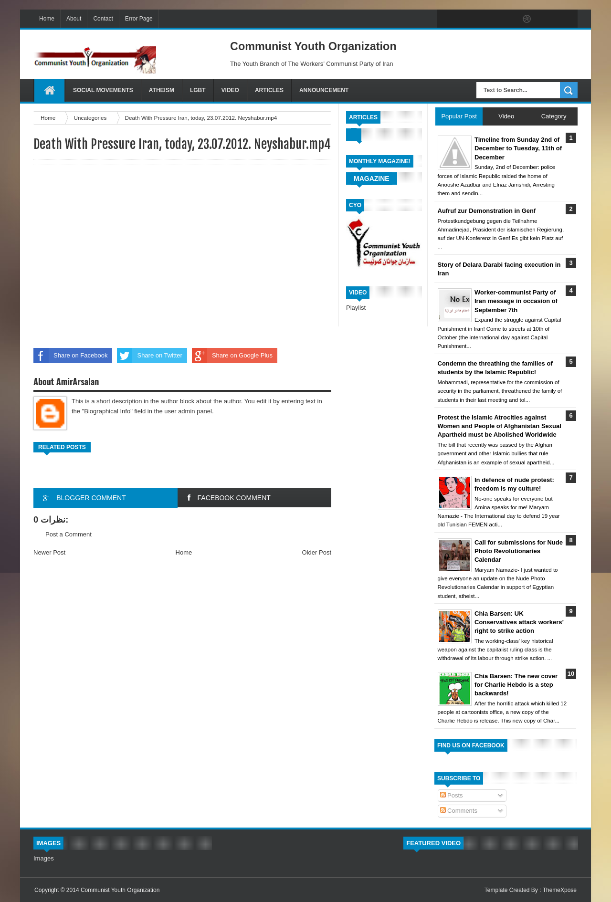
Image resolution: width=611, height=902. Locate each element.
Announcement (323, 90)
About (73, 18)
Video (230, 90)
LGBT (198, 90)
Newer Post (49, 552)
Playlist (356, 307)
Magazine (372, 178)
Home (46, 18)
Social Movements (103, 90)
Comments (458, 810)
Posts (451, 795)
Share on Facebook (70, 355)
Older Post (316, 552)
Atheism (161, 90)
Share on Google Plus (232, 355)
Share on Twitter (149, 355)
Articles (269, 90)
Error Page (139, 18)
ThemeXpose (560, 890)
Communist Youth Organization (120, 890)
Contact (103, 18)
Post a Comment (68, 534)
